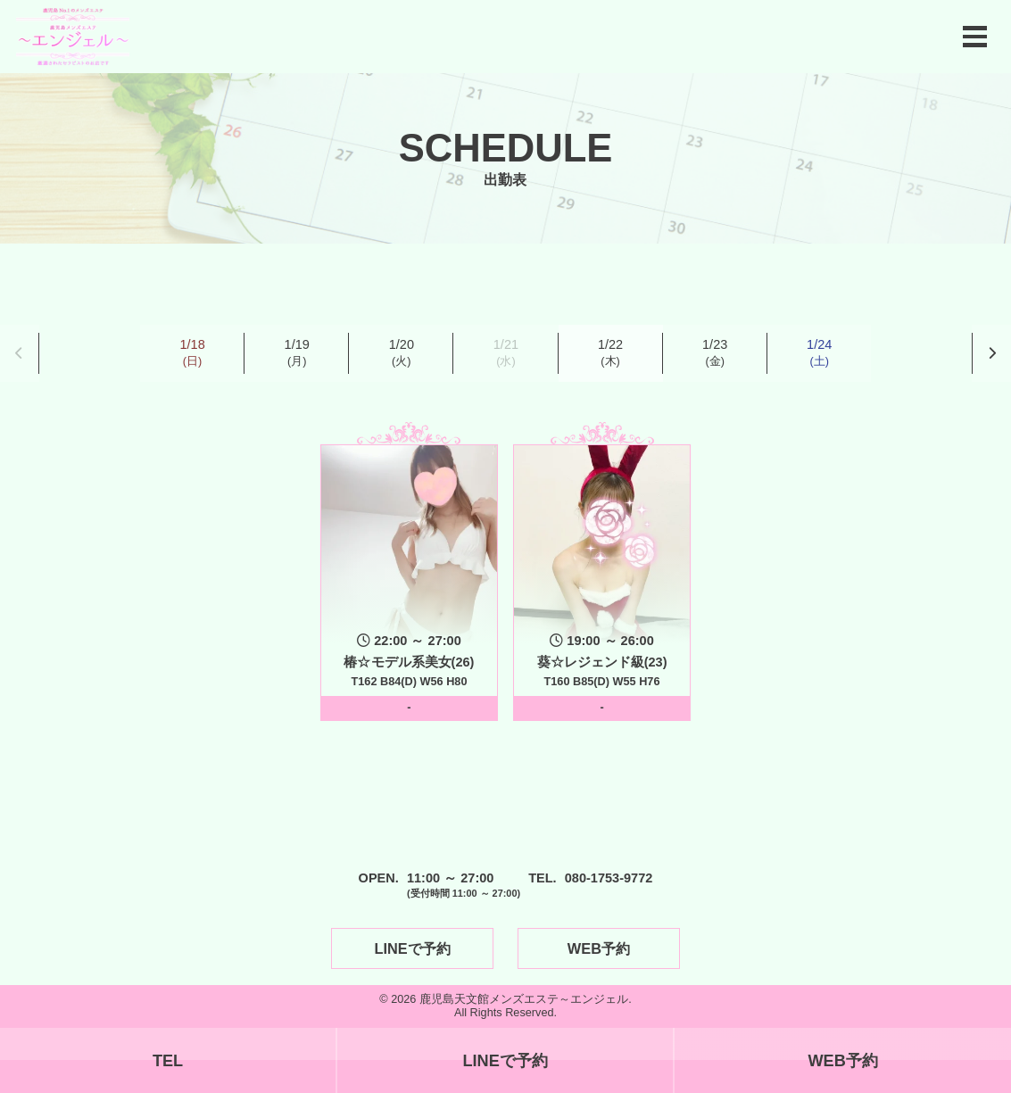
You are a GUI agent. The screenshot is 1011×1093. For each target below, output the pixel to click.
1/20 (401, 352)
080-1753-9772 (609, 878)
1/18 (191, 352)
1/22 (610, 352)
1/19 (297, 352)
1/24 (819, 352)
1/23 (714, 352)
